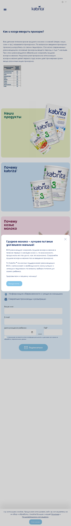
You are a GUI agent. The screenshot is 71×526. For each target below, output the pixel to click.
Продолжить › (14, 284)
